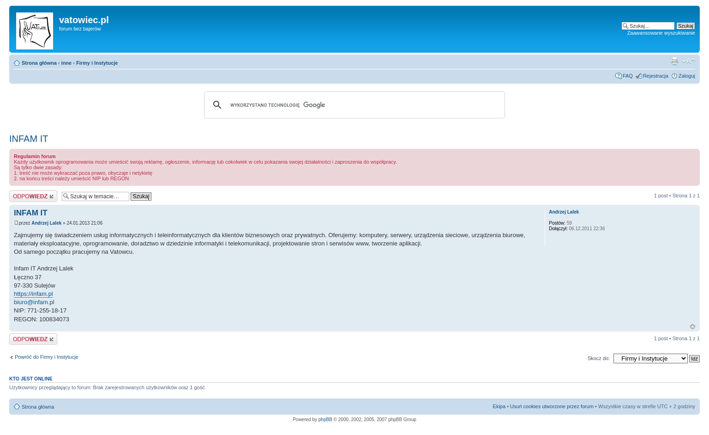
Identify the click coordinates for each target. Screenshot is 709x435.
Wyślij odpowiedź (33, 196)
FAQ (628, 76)
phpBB (325, 419)
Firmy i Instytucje (97, 63)
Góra (692, 326)
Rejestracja (655, 76)
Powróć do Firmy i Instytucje (46, 357)
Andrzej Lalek (46, 223)
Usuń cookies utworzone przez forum (552, 406)
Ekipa (499, 406)
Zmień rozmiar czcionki (688, 61)
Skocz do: (599, 358)
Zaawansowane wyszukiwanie (661, 33)
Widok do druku (674, 61)
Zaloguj (687, 76)
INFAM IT (28, 139)
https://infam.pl (33, 293)
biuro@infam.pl (34, 302)
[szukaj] (353, 104)
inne (66, 63)
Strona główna (39, 63)
